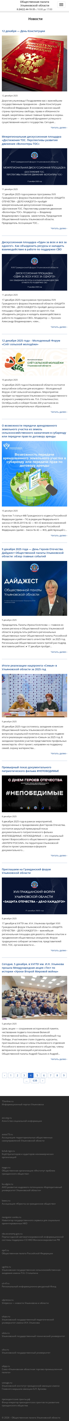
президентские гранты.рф (16, 1399)
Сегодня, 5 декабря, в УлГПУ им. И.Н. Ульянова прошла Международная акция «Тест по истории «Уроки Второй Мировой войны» (33, 967)
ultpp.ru (6, 1366)
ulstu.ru (6, 1333)
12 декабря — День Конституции (23, 31)
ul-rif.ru (5, 1283)
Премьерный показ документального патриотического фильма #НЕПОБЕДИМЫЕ (30, 769)
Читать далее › (59, 127)
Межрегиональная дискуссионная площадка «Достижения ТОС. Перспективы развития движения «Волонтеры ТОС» (31, 140)
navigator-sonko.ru (11, 1217)
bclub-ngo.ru (8, 1150)
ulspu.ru (6, 1316)
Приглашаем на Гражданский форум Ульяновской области (26, 871)
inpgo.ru (6, 1167)
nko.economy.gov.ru (12, 1233)
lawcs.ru (6, 1200)
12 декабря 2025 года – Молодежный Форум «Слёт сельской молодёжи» (31, 342)
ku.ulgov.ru (7, 1184)
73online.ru (7, 1101)
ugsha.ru (6, 1266)
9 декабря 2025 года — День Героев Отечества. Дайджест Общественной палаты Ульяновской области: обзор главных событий (33, 552)
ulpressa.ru (7, 1299)
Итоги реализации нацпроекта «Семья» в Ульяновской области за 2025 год (29, 667)
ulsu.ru (5, 1349)
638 (35, 1080)
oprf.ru (5, 1250)
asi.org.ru (7, 1117)
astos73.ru (7, 1134)
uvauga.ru (7, 1382)
